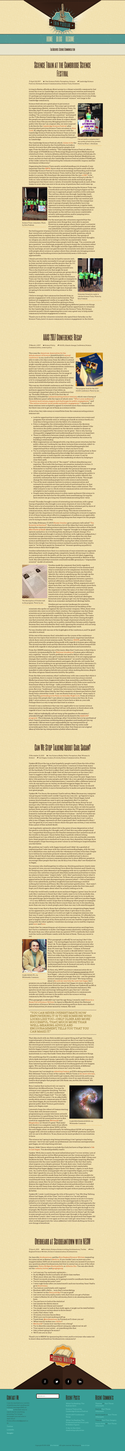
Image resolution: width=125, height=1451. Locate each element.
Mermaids (54, 1121)
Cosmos (50, 758)
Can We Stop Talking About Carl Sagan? (63, 747)
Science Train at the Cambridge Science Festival (62, 69)
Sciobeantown (74, 1249)
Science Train (66, 84)
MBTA (48, 169)
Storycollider (54, 1293)
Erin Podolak (54, 1445)
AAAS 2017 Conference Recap (62, 337)
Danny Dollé (100, 1423)
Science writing (63, 1249)
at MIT (85, 175)
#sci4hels (46, 1249)
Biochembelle (57, 1266)
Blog (59, 39)
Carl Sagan (43, 758)
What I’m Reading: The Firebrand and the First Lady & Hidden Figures (77, 1422)
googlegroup (57, 1268)
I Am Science (49, 81)
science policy (46, 347)
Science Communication (52, 84)
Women (83, 758)
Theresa (98, 1403)
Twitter (83, 1249)
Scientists (76, 84)
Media (60, 755)
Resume (70, 39)
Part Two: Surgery (109, 1420)
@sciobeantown (50, 1319)
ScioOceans (42, 1286)
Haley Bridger (45, 1266)
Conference (81, 345)
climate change (70, 345)
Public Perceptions (62, 81)
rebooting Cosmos (61, 1071)
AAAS (61, 345)
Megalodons (34, 1123)
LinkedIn (10, 1430)
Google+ (10, 1433)
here (36, 924)
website (38, 1268)
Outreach (39, 84)
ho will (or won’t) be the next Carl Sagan (71, 981)
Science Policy (50, 345)
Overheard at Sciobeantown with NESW (62, 1241)
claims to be (68, 143)
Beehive (55, 1260)
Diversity (57, 758)
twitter (45, 1268)
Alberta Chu (71, 1266)
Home (49, 39)
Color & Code (85, 1445)
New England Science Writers (72, 1257)
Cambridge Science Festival (55, 126)
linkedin (68, 1381)
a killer (58, 1322)
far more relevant (87, 1074)
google (45, 1381)
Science (72, 81)
